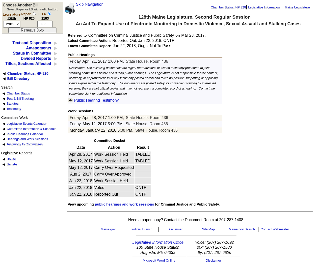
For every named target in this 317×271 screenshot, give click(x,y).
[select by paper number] (34, 13)
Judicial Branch (141, 229)
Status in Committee (32, 53)
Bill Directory (18, 79)
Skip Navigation (90, 4)
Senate (12, 164)
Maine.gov (108, 229)
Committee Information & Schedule (31, 129)
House (11, 159)
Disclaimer (175, 229)
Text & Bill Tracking (20, 98)
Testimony (14, 109)
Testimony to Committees (25, 144)
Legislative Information (264, 7)
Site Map (208, 229)
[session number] (11, 24)
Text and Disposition (31, 43)
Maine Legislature (297, 7)
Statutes (13, 103)
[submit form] (32, 30)
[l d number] (45, 24)
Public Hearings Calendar (25, 134)
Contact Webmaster (275, 229)
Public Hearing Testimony (96, 100)
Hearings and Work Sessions (27, 139)
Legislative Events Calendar (27, 123)
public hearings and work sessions (124, 204)
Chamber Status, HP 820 (228, 7)
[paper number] (28, 24)
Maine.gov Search (242, 229)
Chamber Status (18, 93)
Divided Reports (36, 58)
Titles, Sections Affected (28, 63)
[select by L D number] (49, 13)
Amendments (38, 48)
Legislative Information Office (158, 242)
